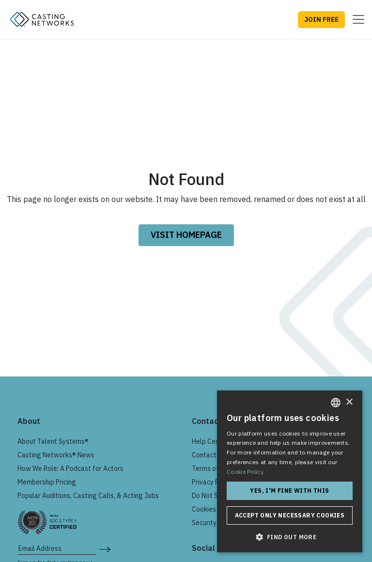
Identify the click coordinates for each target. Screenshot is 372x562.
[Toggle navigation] (355, 19)
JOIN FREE (321, 19)
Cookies (204, 509)
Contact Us (209, 455)
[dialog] (289, 471)
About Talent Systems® (53, 441)
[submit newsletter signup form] (104, 548)
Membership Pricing (46, 482)
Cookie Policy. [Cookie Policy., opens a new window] (245, 471)
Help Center (210, 441)
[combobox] (336, 402)
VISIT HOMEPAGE (186, 234)
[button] (290, 537)
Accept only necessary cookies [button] (290, 515)
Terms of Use (212, 468)
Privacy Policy (212, 482)
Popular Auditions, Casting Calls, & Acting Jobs (88, 495)
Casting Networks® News (55, 455)
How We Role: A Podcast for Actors (70, 468)
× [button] (349, 402)
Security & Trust (216, 522)
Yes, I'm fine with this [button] (289, 490)
